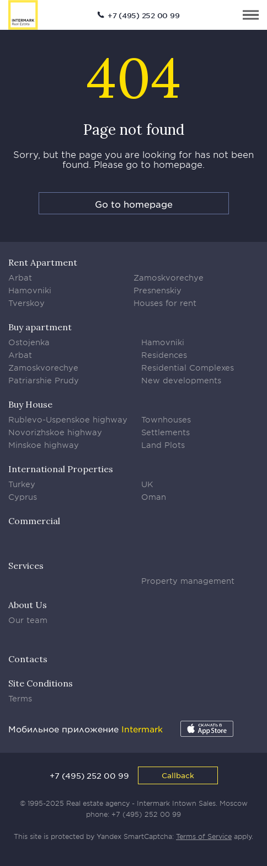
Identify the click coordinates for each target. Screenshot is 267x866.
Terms (20, 698)
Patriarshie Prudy (43, 380)
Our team (27, 620)
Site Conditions (40, 683)
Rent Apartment (42, 262)
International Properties (60, 468)
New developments (181, 380)
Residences (164, 355)
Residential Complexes (187, 367)
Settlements (165, 432)
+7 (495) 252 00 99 (144, 15)
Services (26, 565)
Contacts (27, 658)
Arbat (20, 277)
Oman (153, 496)
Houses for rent (165, 303)
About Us (27, 604)
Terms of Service (204, 836)
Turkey (21, 484)
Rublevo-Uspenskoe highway (67, 419)
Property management (187, 580)
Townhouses (166, 419)
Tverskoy (26, 303)
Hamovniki (29, 290)
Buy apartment (40, 326)
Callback (178, 775)
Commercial (34, 520)
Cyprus (22, 496)
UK (147, 484)
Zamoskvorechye (169, 277)
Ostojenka (29, 342)
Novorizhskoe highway (55, 432)
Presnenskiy (157, 290)
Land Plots (163, 445)
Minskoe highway (43, 445)
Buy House (30, 404)
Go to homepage (134, 203)
